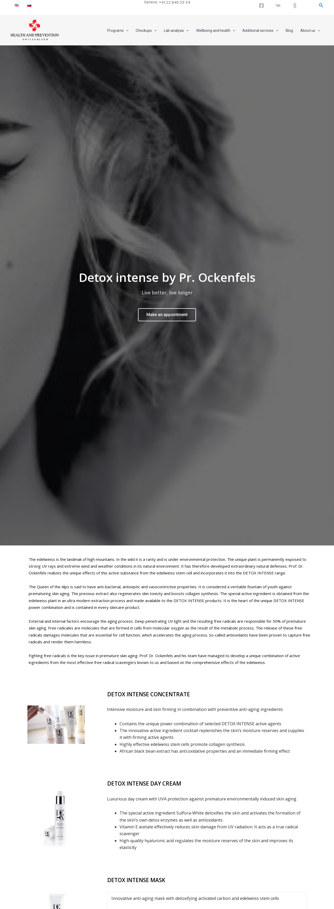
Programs (117, 30)
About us (310, 30)
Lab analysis (176, 30)
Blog (289, 30)
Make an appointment (167, 309)
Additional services (260, 30)
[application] (126, 30)
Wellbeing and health (215, 30)
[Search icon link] (321, 5)
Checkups (146, 30)
